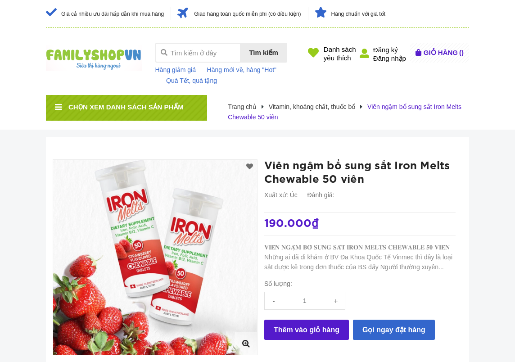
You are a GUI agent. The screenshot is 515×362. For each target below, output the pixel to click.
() (444, 52)
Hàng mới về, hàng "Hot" (242, 69)
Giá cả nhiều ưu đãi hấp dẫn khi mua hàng (112, 14)
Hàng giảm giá (175, 69)
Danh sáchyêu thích (340, 53)
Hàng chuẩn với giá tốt (358, 14)
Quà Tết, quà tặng (191, 80)
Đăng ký (385, 50)
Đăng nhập (389, 58)
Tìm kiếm (263, 52)
